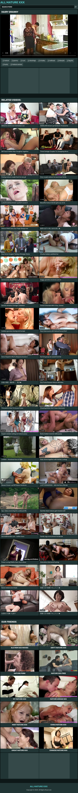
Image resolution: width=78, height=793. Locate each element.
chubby (42, 60)
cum (23, 60)
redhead (52, 60)
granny (15, 60)
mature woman (17, 64)
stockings (33, 60)
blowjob (61, 60)
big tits (71, 60)
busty (6, 64)
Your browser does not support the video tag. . (39, 36)
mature (6, 60)
